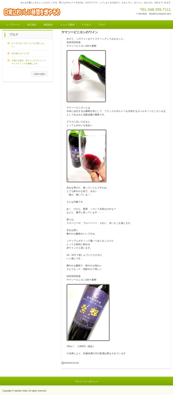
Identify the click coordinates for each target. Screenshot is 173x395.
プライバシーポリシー (86, 381)
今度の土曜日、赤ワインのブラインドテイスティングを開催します (28, 62)
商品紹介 (48, 24)
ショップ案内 (67, 24)
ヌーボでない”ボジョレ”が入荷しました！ (28, 45)
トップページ (13, 24)
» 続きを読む (39, 74)
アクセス (86, 24)
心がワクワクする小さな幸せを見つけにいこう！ (36, 12)
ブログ (101, 24)
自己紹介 (32, 24)
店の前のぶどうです (20, 53)
